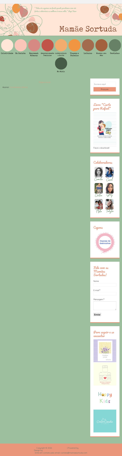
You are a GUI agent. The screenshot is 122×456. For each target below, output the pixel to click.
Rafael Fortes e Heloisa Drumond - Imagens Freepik (65, 450)
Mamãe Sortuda (59, 448)
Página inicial (44, 82)
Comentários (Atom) (19, 87)
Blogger (82, 448)
